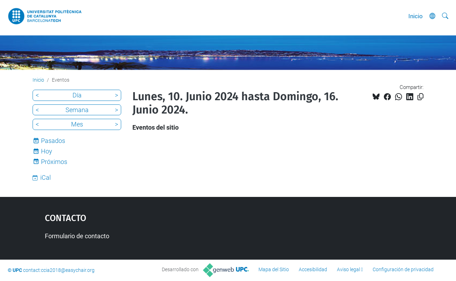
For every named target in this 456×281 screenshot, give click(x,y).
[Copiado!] (420, 97)
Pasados (53, 140)
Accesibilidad (313, 269)
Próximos (54, 161)
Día (77, 95)
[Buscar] (445, 16)
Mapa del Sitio (273, 269)
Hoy (46, 151)
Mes (77, 124)
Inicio (415, 16)
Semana (77, 110)
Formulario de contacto (77, 236)
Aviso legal (348, 269)
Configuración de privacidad (403, 269)
